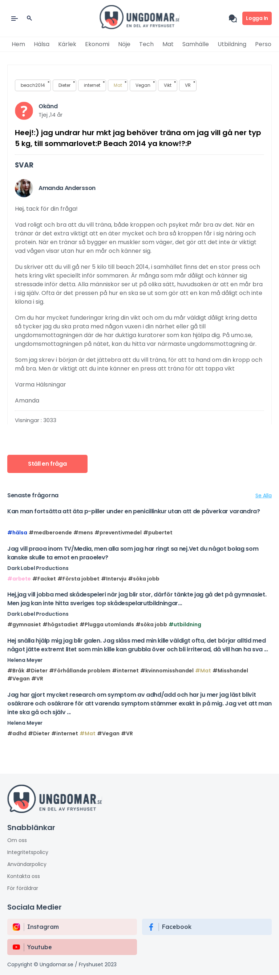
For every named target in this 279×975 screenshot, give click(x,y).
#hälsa (17, 532)
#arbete (19, 578)
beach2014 (35, 84)
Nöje (124, 44)
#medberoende (50, 532)
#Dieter (37, 670)
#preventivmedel (118, 532)
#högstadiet (60, 624)
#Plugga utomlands (107, 624)
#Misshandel (230, 670)
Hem (18, 44)
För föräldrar (22, 888)
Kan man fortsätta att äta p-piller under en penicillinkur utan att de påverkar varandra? (133, 511)
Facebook (176, 926)
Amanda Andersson (67, 188)
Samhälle (195, 44)
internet (94, 84)
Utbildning (232, 44)
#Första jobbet (78, 578)
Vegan (145, 84)
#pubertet (158, 532)
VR (190, 84)
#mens (83, 532)
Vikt (170, 84)
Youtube (39, 947)
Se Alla (263, 495)
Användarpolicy (26, 864)
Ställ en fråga (47, 464)
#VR (37, 678)
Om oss (17, 840)
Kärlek (67, 44)
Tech (146, 44)
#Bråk (15, 670)
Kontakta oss (23, 876)
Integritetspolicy (27, 852)
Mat (168, 44)
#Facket (44, 578)
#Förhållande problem (79, 670)
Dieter (66, 84)
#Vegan (18, 678)
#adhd (17, 733)
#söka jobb (143, 578)
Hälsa (41, 44)
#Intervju (113, 578)
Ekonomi (97, 44)
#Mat (203, 670)
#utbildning (185, 624)
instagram (43, 926)
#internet (125, 670)
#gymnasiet (24, 624)
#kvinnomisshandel (167, 670)
